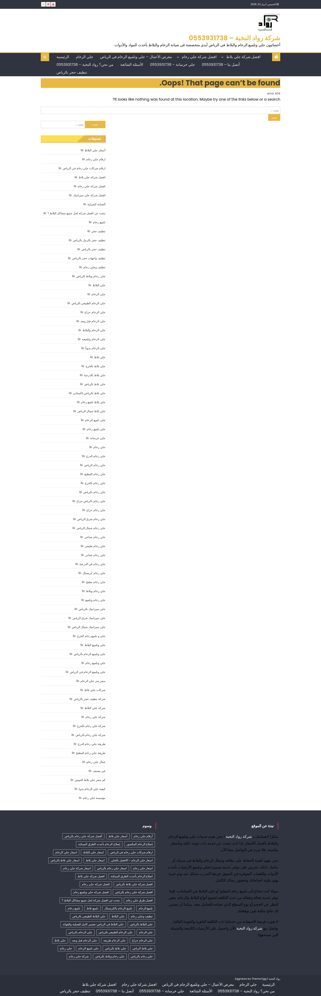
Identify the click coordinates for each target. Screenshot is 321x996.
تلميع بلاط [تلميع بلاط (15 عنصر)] (92, 908)
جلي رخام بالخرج (95, 483)
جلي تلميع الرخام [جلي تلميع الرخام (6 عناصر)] (88, 948)
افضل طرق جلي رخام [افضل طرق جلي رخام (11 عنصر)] (139, 900)
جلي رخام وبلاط (95, 591)
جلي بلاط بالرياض (94, 384)
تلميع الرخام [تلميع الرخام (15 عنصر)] (146, 908)
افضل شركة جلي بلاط (243, 56)
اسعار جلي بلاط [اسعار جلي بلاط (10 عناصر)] (95, 860)
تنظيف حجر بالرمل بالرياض (89, 240)
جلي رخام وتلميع (95, 600)
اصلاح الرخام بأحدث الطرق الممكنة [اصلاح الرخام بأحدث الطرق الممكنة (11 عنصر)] (132, 876)
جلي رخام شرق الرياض (91, 519)
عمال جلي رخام (95, 762)
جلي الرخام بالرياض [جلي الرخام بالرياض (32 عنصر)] (80, 932)
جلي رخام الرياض (94, 465)
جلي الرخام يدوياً (95, 348)
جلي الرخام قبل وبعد (92, 321)
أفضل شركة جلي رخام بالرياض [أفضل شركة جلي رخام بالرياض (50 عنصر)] (83, 836)
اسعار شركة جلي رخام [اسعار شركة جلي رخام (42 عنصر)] (77, 868)
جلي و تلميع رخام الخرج (91, 636)
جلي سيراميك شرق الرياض (88, 618)
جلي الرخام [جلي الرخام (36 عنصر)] (146, 932)
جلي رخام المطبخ (94, 474)
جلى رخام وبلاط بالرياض (90, 276)
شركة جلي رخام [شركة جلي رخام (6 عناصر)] (79, 956)
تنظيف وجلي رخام (94, 267)
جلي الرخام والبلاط (94, 330)
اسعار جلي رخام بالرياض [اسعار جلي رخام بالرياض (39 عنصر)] (112, 868)
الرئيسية (63, 56)
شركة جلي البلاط (95, 708)
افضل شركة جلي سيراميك (89, 195)
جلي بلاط (99, 357)
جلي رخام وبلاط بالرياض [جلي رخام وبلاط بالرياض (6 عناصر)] (109, 956)
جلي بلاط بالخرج (95, 366)
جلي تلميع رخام (96, 429)
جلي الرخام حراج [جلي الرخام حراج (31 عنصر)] (142, 940)
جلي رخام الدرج (95, 456)
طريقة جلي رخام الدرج (91, 744)
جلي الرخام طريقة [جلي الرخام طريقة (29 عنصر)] (114, 940)
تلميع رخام (99, 222)
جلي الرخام (84, 56)
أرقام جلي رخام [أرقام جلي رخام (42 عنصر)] (143, 836)
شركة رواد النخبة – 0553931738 (234, 38)
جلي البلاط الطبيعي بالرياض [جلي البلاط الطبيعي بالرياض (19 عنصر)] (88, 916)
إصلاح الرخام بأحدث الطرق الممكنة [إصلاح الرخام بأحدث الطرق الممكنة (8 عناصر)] (99, 844)
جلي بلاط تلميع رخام (93, 402)
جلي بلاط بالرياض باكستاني (89, 393)
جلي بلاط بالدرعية (94, 375)
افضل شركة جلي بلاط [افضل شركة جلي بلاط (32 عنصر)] (91, 876)
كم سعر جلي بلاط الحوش (90, 780)
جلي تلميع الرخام (95, 420)
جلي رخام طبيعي (95, 546)
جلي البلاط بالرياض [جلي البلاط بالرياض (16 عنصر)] (141, 924)
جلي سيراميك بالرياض (92, 609)
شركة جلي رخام (95, 717)
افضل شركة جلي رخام (199, 56)
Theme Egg (259, 979)
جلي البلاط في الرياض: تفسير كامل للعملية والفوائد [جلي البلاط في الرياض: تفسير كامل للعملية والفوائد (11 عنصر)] (93, 924)
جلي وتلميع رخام (95, 663)
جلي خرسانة (97, 438)
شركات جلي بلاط (94, 690)
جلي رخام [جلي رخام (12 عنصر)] (66, 948)
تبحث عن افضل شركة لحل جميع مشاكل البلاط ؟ (76, 213)
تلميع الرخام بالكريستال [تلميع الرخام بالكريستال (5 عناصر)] (118, 908)
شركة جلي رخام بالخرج (91, 726)
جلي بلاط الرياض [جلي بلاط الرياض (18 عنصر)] (142, 948)
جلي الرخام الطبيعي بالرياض (88, 303)
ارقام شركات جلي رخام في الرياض (84, 168)
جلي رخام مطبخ (95, 582)
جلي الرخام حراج (95, 312)
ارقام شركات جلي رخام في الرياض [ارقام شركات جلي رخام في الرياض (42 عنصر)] (131, 852)
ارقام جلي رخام (95, 159)
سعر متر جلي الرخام (92, 681)
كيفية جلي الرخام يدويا (92, 789)
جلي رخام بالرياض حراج (91, 501)
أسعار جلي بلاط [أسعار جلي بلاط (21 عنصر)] (118, 836)
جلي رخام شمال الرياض (91, 528)
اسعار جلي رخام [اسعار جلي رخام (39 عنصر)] (143, 868)
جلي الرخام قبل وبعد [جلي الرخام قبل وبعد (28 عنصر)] (84, 940)
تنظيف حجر (98, 231)
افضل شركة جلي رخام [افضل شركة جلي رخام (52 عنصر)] (96, 884)
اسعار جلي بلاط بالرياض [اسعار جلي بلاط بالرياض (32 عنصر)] (65, 860)
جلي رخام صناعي (94, 537)
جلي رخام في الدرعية (92, 564)
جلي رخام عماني (95, 555)
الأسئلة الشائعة (131, 64)
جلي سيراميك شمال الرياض (88, 627)
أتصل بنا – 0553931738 (221, 64)
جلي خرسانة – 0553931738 (172, 64)
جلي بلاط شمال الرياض (91, 411)
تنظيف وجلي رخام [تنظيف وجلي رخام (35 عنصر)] (142, 916)
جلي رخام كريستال (94, 573)
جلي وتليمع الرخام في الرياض (87, 672)
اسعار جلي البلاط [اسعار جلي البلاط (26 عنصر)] (93, 852)
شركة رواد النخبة (239, 836)
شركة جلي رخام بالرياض (90, 735)
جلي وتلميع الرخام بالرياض (89, 654)
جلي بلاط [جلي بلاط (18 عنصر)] (60, 940)
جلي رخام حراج (95, 510)
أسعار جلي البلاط (95, 150)
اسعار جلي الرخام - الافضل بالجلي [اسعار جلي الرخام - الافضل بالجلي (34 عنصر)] (132, 860)
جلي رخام (99, 447)
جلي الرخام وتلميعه (93, 339)
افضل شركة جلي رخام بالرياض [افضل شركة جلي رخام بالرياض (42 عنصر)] (134, 892)
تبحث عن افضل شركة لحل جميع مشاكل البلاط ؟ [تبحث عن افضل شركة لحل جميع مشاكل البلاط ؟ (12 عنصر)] (91, 900)
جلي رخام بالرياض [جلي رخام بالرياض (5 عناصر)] (142, 956)
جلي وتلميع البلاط (95, 645)
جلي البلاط (99, 285)
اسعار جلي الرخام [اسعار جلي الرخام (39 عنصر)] (66, 852)
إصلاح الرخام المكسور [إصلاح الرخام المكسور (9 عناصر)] (140, 844)
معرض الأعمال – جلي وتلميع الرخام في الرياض (136, 56)
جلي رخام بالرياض (94, 492)
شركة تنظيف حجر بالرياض (89, 699)
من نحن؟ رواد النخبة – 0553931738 (85, 64)
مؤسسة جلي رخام (94, 798)
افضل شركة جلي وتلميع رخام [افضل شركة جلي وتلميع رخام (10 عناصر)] (91, 892)
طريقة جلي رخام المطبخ (90, 753)
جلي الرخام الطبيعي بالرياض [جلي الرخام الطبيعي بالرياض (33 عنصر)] (116, 932)
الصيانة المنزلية (96, 204)
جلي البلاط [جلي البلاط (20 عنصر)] (118, 916)
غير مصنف (99, 771)
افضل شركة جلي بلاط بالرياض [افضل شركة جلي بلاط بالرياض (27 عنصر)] (134, 884)
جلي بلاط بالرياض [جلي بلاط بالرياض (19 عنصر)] (115, 948)
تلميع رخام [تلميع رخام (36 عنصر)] (74, 908)
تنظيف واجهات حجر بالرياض (88, 258)
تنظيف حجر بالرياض (72, 72)
